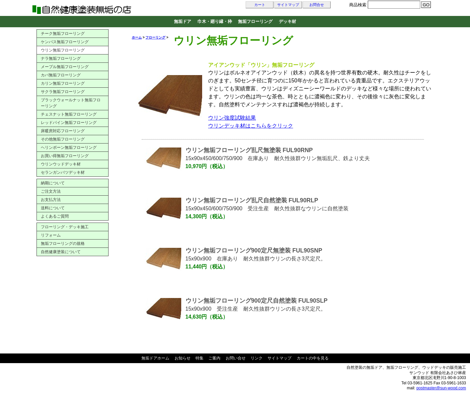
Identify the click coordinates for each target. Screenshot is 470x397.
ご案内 (214, 358)
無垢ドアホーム (155, 358)
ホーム (137, 37)
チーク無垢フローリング (63, 33)
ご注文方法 (51, 191)
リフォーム (51, 235)
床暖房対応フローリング (63, 131)
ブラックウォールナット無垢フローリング (71, 103)
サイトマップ (288, 5)
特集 (199, 358)
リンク (257, 358)
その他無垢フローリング (63, 139)
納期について (53, 183)
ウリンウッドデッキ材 (61, 164)
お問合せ (316, 5)
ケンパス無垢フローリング (65, 42)
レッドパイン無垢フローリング (69, 122)
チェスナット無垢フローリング (69, 114)
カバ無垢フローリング (61, 75)
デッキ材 (287, 21)
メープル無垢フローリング (65, 66)
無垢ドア (182, 21)
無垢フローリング (255, 21)
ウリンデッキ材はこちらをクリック (250, 126)
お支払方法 (51, 199)
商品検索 (357, 4)
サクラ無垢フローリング (63, 91)
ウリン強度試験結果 (232, 118)
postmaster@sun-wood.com (441, 388)
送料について (53, 208)
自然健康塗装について (61, 251)
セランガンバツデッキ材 (63, 172)
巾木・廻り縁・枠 (214, 21)
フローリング (155, 37)
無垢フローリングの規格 (63, 243)
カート (259, 5)
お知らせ (183, 358)
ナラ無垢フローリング (61, 58)
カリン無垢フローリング (63, 83)
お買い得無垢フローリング (65, 155)
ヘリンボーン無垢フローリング (69, 147)
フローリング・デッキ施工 (65, 227)
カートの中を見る (313, 358)
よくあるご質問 (55, 216)
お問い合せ (236, 358)
